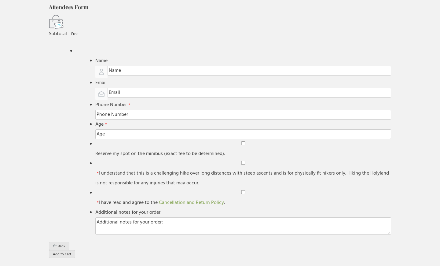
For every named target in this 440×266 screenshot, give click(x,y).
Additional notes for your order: (128, 212)
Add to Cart (62, 254)
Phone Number (112, 105)
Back (59, 246)
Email (101, 83)
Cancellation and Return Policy (191, 203)
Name (101, 61)
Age (101, 124)
